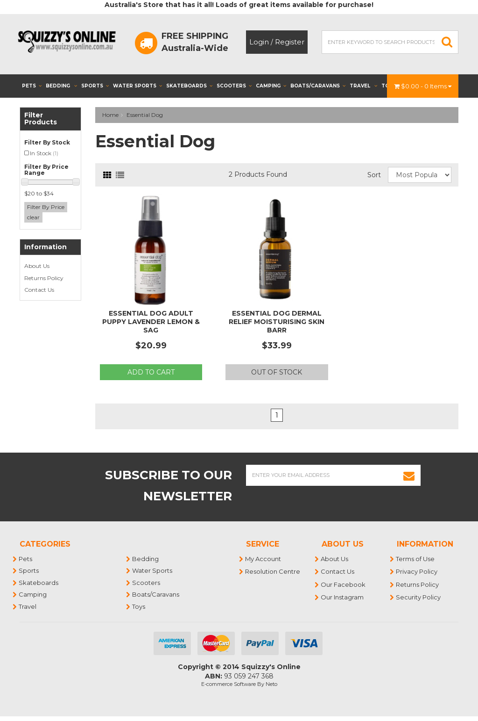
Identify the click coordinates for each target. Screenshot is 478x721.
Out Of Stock (276, 372)
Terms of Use (416, 558)
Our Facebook (344, 584)
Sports (95, 86)
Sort (374, 175)
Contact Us (39, 289)
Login (259, 41)
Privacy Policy (417, 571)
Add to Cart (151, 372)
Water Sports (137, 86)
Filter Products (40, 119)
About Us (36, 265)
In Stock (44, 153)
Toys (139, 606)
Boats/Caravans (317, 86)
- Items (422, 86)
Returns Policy (43, 277)
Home (110, 114)
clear (33, 217)
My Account (263, 558)
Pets (32, 86)
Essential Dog (145, 114)
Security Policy (419, 597)
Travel (363, 86)
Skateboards (189, 86)
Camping (271, 86)
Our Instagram (343, 597)
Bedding (61, 86)
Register (289, 41)
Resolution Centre (273, 571)
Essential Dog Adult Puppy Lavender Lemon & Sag (151, 321)
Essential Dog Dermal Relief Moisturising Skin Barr (276, 321)
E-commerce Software (228, 684)
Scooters (234, 86)
